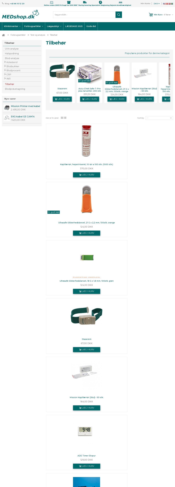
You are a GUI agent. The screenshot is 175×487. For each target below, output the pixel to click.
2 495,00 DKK (18, 109)
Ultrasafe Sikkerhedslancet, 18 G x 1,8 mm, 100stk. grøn (152, 165)
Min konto (139, 441)
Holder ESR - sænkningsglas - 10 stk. (109, 281)
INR (8, 78)
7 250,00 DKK (152, 285)
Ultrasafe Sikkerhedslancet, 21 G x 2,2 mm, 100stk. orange (117, 89)
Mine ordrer (139, 449)
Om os (71, 464)
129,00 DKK (152, 227)
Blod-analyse (12, 58)
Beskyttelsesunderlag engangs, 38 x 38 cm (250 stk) (109, 340)
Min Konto (145, 3)
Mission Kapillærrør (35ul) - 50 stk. (144, 89)
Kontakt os (73, 456)
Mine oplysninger (141, 460)
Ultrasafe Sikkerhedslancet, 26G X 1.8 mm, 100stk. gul (66, 340)
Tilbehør (9, 84)
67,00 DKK (62, 92)
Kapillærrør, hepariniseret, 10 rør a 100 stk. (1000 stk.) (66, 165)
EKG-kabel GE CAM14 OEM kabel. (23, 116)
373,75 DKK (109, 285)
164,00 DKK (144, 94)
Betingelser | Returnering (80, 460)
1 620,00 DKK (18, 120)
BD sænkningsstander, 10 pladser (66, 281)
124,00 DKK (117, 94)
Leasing (71, 467)
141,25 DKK (152, 345)
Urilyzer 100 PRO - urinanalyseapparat (152, 281)
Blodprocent (13, 70)
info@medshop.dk (17, 459)
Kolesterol (12, 62)
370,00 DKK (66, 170)
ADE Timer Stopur (152, 222)
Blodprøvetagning (15, 89)
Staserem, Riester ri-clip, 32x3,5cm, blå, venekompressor (66, 398)
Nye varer (10, 99)
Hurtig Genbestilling (143, 452)
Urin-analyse (12, 48)
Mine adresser (140, 456)
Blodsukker (12, 66)
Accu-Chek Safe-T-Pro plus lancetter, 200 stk (89, 89)
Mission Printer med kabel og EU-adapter (25, 106)
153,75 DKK (67, 403)
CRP (8, 74)
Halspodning (12, 53)
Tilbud (70, 449)
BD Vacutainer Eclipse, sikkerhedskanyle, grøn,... (152, 340)
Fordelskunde (74, 471)
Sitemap (72, 475)
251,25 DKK (90, 94)
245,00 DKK (109, 345)
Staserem (62, 88)
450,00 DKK (66, 285)
